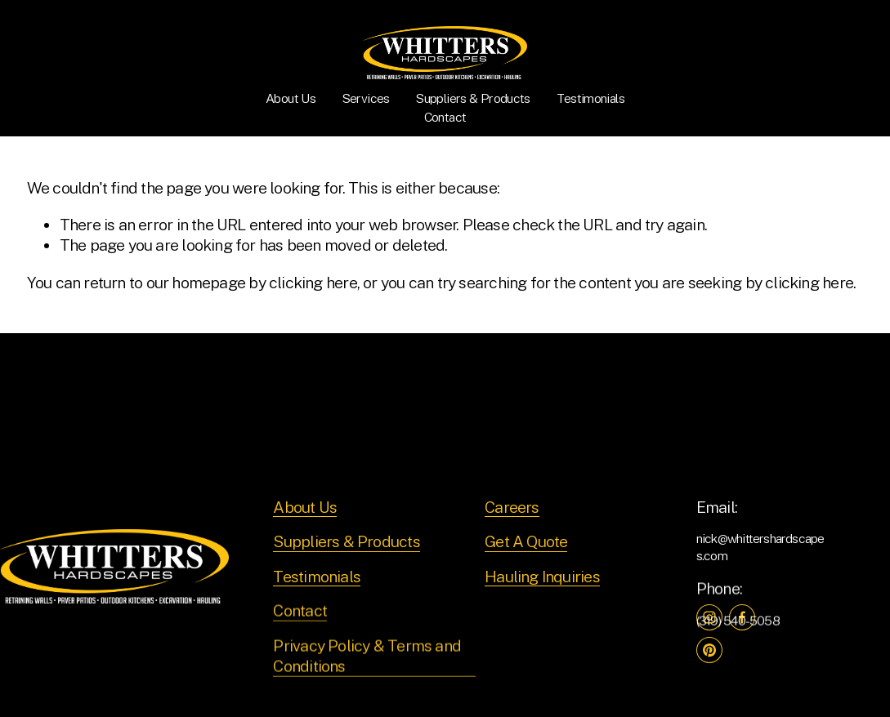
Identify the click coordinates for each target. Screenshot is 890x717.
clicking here (313, 282)
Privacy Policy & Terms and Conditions (367, 655)
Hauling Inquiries (542, 576)
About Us (290, 98)
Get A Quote (526, 541)
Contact (445, 117)
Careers (512, 506)
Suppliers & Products (473, 98)
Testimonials (590, 98)
